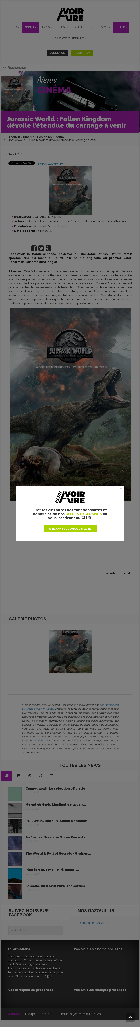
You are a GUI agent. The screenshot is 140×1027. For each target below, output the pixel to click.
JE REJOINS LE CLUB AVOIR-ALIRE (70, 528)
